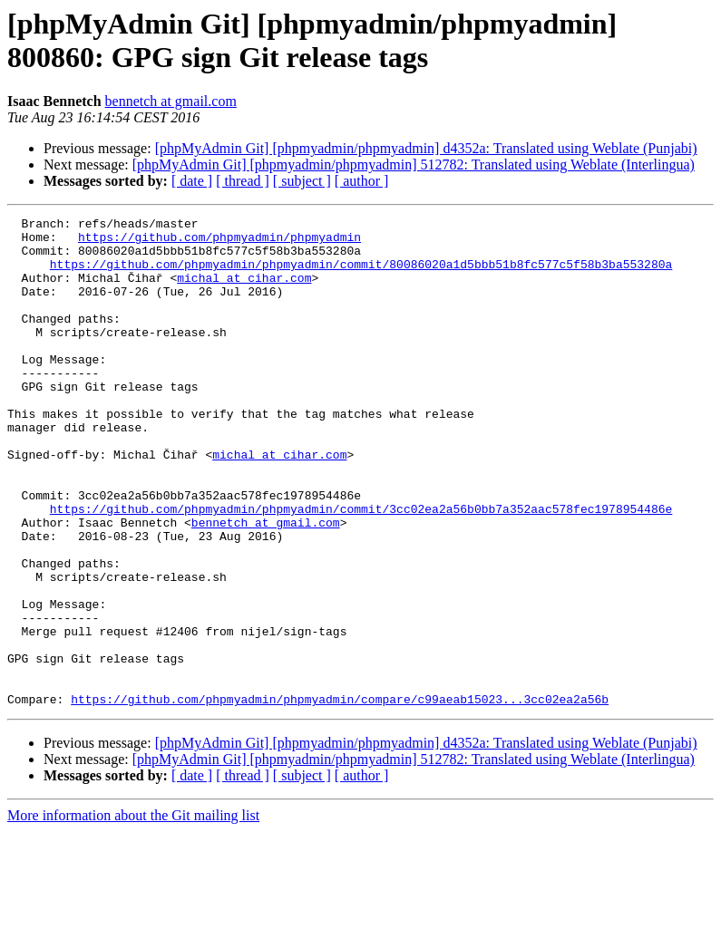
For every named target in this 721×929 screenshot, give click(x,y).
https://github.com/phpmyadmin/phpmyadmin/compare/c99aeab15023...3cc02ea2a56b (340, 797)
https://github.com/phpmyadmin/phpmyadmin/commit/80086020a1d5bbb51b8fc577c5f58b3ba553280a (361, 274)
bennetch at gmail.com (171, 101)
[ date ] (191, 181)
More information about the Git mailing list (133, 913)
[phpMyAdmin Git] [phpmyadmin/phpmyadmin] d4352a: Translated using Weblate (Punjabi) (426, 148)
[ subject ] (302, 181)
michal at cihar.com (244, 291)
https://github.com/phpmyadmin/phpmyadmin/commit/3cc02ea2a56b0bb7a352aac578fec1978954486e (361, 568)
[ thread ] (242, 181)
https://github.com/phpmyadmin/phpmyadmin (219, 242)
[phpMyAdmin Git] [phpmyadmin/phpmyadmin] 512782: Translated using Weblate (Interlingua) (413, 164)
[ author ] (362, 181)
